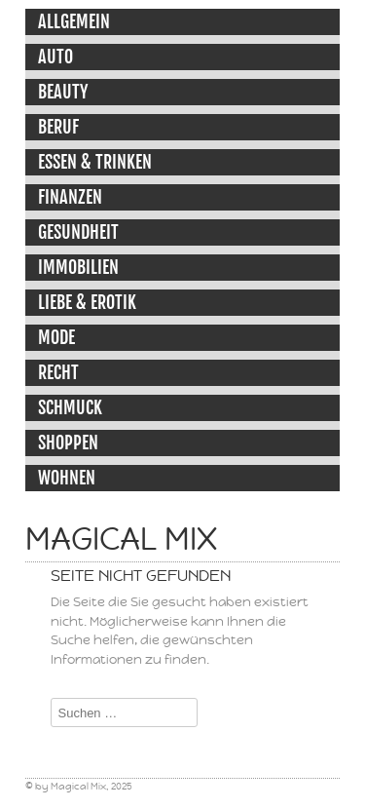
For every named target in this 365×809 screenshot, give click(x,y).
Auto (55, 56)
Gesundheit (78, 232)
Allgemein (74, 21)
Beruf (58, 126)
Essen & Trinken (95, 162)
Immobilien (78, 267)
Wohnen (66, 477)
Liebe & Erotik (87, 302)
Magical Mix (121, 539)
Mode (56, 337)
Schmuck (70, 407)
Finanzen (70, 197)
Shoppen (68, 442)
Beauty (63, 91)
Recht (58, 372)
